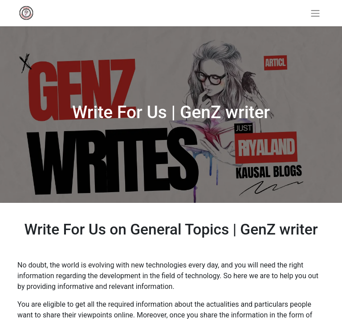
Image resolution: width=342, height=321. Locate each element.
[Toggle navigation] (315, 13)
